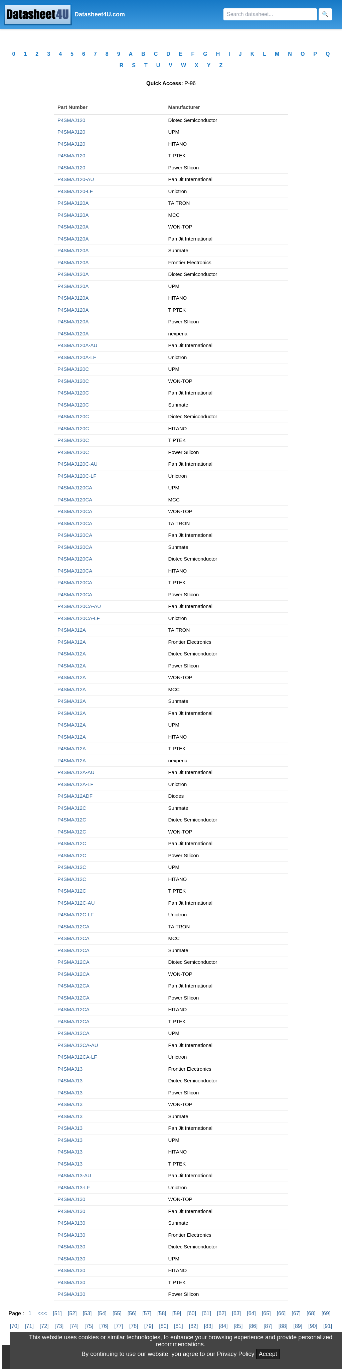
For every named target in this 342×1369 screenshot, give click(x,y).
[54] (102, 1313)
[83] (208, 1326)
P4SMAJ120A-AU (77, 345)
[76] (104, 1326)
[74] (73, 1326)
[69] (326, 1313)
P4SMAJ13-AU (74, 1175)
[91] (327, 1326)
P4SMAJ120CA (74, 487)
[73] (59, 1326)
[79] (148, 1326)
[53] (87, 1313)
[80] (163, 1326)
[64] (251, 1313)
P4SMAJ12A (71, 630)
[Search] (270, 14)
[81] (178, 1326)
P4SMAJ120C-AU (77, 464)
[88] (283, 1326)
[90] (312, 1326)
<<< (42, 1313)
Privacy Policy (235, 1354)
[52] (72, 1313)
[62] (221, 1313)
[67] (296, 1313)
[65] (266, 1313)
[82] (193, 1326)
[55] (117, 1313)
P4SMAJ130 (71, 1199)
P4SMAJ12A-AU (76, 772)
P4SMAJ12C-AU (76, 903)
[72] (44, 1326)
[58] (161, 1313)
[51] (57, 1313)
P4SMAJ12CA (73, 926)
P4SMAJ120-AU (75, 179)
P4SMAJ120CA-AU (79, 606)
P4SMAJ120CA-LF (78, 618)
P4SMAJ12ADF (75, 796)
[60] (191, 1313)
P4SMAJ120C (73, 369)
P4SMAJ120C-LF (77, 476)
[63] (236, 1313)
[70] (14, 1326)
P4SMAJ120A (73, 203)
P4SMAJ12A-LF (75, 784)
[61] (206, 1313)
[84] (223, 1326)
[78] (133, 1326)
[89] (298, 1326)
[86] (253, 1326)
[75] (89, 1326)
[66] (281, 1313)
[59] (176, 1313)
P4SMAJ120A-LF (76, 357)
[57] (146, 1313)
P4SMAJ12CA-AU (77, 1045)
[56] (132, 1313)
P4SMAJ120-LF (75, 191)
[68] (311, 1313)
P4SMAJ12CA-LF (77, 1057)
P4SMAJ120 (71, 120)
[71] (29, 1326)
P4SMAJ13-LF (73, 1187)
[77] (118, 1326)
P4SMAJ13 (69, 1069)
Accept (268, 1354)
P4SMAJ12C (71, 808)
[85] (238, 1326)
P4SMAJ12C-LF (75, 914)
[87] (268, 1326)
